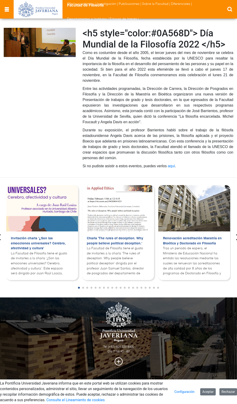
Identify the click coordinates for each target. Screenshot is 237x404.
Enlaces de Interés (123, 19)
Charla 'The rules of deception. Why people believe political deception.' (115, 241)
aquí (171, 166)
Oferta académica (80, 4)
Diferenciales (180, 4)
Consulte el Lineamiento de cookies (75, 400)
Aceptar (208, 392)
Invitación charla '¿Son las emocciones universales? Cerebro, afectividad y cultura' (38, 243)
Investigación (106, 4)
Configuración (185, 392)
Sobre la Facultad (155, 4)
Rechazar (228, 392)
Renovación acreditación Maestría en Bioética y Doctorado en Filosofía (192, 241)
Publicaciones (129, 4)
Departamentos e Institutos (87, 19)
